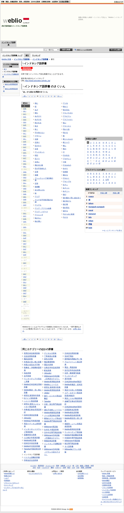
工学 (77, 465)
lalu (90, 217)
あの (24, 175)
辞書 (2, 1)
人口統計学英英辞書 (32, 438)
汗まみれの (67, 165)
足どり (37, 159)
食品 (68, 467)
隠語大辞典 (48, 365)
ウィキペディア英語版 (73, 432)
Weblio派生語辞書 (72, 412)
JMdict (46, 393)
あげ (24, 244)
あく (24, 128)
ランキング (36, 55)
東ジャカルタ (68, 139)
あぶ (24, 282)
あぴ (24, 293)
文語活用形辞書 (30, 356)
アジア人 (38, 205)
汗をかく (66, 178)
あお (24, 119)
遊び (64, 194)
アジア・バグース (41, 212)
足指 (36, 183)
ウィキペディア (71, 376)
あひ (24, 180)
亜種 (36, 175)
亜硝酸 (37, 187)
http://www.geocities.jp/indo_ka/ (37, 81)
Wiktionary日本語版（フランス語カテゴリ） (52, 452)
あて (24, 158)
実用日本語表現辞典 (32, 353)
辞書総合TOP (118, 2)
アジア (37, 196)
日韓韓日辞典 (45, 1)
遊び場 (65, 204)
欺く (36, 129)
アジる (65, 103)
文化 (34, 467)
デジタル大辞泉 (50, 353)
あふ (24, 183)
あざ (24, 249)
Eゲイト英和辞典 (30, 398)
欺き (36, 126)
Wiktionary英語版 (51, 427)
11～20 (103, 193)
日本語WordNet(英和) (73, 407)
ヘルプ (6, 478)
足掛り (37, 142)
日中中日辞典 (35, 1)
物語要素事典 (49, 362)
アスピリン (67, 116)
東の (64, 149)
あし (24, 139)
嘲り (36, 113)
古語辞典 (55, 1)
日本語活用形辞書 (72, 353)
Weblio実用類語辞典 (52, 382)
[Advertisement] (85, 22)
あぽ (24, 301)
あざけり (38, 116)
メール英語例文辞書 (52, 415)
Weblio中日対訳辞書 (32, 446)
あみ (24, 194)
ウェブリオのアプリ (35, 473)
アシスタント (40, 152)
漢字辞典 (68, 379)
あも (24, 202)
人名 (73, 467)
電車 (57, 465)
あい (24, 111)
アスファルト (68, 119)
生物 (64, 467)
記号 (107, 180)
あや (24, 205)
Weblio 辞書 (6, 59)
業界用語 (41, 465)
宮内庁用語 (69, 356)
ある (24, 219)
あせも (65, 168)
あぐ (24, 241)
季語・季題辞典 (71, 367)
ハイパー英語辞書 (31, 401)
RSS (71, 509)
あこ (24, 133)
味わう (65, 106)
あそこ (65, 185)
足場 (36, 172)
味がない (38, 218)
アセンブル (67, 181)
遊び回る (66, 208)
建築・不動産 (84, 465)
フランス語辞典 (107, 487)
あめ (24, 199)
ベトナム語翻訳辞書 (32, 457)
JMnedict (27, 418)
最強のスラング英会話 (53, 418)
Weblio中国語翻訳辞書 (73, 435)
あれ (24, 222)
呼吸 (90, 224)
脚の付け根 (39, 165)
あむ (24, 197)
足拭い (37, 162)
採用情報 (81, 478)
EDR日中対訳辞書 (31, 443)
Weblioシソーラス (51, 384)
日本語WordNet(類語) (73, 382)
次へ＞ (59, 96)
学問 (92, 465)
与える (65, 217)
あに (24, 166)
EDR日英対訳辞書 (31, 415)
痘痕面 (65, 172)
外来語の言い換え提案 (33, 362)
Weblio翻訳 (106, 480)
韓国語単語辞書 (50, 441)
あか (24, 122)
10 (54, 96)
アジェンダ (39, 215)
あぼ (24, 288)
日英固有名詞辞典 (72, 410)
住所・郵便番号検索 (72, 373)
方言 (77, 467)
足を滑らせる (40, 190)
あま (24, 191)
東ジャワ (66, 142)
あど (24, 274)
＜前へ (24, 96)
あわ (24, 227)
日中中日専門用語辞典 (53, 432)
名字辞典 (27, 376)
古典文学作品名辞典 (52, 368)
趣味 (52, 467)
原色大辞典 (48, 359)
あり (24, 216)
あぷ (24, 296)
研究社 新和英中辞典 (52, 387)
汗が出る (66, 155)
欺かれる (38, 123)
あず (24, 255)
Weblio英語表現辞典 (73, 415)
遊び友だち (67, 201)
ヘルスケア (45, 467)
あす (24, 141)
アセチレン (67, 159)
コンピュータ (50, 465)
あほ (24, 188)
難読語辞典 (28, 359)
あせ (24, 144)
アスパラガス (68, 113)
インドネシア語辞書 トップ (12, 55)
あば (24, 277)
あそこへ (66, 191)
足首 (36, 149)
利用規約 (7, 480)
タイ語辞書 (69, 446)
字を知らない (40, 133)
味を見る (66, 110)
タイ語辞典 (106, 492)
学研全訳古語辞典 (31, 460)
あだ (24, 263)
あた (24, 150)
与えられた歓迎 (68, 214)
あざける (38, 119)
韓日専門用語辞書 (72, 444)
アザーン (38, 136)
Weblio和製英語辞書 (52, 413)
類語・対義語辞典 (12, 1)
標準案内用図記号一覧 (73, 359)
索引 (27, 55)
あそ (24, 147)
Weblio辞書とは (9, 473)
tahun (91, 203)
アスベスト (67, 126)
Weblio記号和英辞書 (32, 421)
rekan (91, 221)
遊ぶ (64, 123)
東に (64, 146)
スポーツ (58, 467)
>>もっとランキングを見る (112, 230)
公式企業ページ (83, 473)
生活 (38, 467)
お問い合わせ (57, 473)
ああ (24, 108)
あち (24, 153)
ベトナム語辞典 (107, 494)
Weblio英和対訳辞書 (73, 429)
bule (90, 228)
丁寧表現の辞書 (50, 356)
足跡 (36, 139)
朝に (36, 103)
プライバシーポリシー (11, 483)
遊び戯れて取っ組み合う (72, 198)
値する (65, 211)
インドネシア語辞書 (40, 59)
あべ (24, 285)
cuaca (91, 196)
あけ (24, 131)
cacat (91, 210)
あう (24, 114)
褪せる (65, 175)
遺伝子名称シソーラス (53, 410)
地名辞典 (27, 373)
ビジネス (33, 465)
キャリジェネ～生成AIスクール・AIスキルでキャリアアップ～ (111, 501)
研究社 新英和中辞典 (32, 395)
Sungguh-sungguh (97, 207)
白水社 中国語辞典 (51, 430)
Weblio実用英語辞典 (52, 390)
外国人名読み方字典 (32, 365)
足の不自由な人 (40, 168)
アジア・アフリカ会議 (43, 208)
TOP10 (91, 193)
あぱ (24, 290)
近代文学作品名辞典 (72, 370)
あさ (24, 136)
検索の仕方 (8, 476)
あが (24, 235)
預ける (65, 133)
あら (24, 213)
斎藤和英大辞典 (30, 435)
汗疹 (64, 162)
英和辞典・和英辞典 (109, 478)
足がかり (38, 146)
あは (24, 177)
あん (24, 232)
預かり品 (66, 129)
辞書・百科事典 (86, 467)
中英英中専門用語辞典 (73, 438)
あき (24, 125)
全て (5, 69)
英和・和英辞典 (24, 1)
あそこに (66, 188)
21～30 (116, 193)
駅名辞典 (47, 370)
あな (24, 164)
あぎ (24, 238)
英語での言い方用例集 (73, 390)
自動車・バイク (66, 465)
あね (24, 172)
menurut (92, 214)
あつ (24, 155)
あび (24, 279)
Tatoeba (47, 401)
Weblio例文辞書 (30, 440)
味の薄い (38, 221)
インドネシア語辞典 (22, 59)
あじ (24, 252)
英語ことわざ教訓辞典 (73, 398)
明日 (36, 155)
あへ (24, 186)
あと (24, 161)
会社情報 (81, 476)
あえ (24, 117)
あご (24, 246)
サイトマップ (8, 485)
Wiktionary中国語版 (72, 441)
